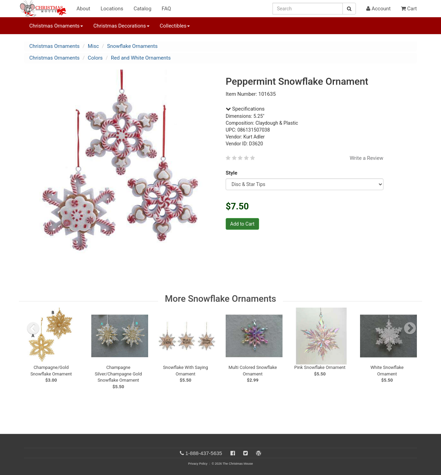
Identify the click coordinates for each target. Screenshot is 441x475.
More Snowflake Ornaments (220, 298)
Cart (409, 9)
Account (378, 9)
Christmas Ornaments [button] (56, 26)
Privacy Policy (197, 463)
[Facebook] (232, 453)
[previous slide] (33, 328)
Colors (95, 58)
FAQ (166, 9)
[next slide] (410, 328)
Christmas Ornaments (54, 46)
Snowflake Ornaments (132, 46)
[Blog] (258, 453)
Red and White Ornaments (141, 58)
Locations (112, 9)
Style (233, 173)
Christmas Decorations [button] (121, 26)
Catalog (143, 9)
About (83, 9)
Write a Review (366, 158)
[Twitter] (245, 453)
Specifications (245, 109)
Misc (93, 46)
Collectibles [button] (175, 26)
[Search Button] (349, 8)
